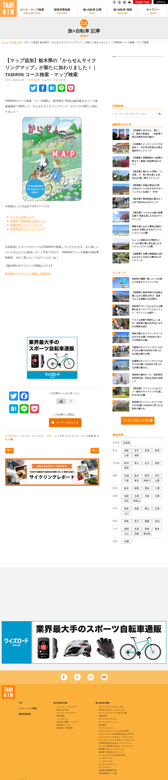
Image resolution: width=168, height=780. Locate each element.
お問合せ (160, 2)
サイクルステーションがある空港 (114, 731)
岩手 (136, 450)
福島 (136, 455)
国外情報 (61, 716)
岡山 (147, 508)
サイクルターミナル (108, 719)
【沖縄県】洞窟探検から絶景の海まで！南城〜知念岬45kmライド (147, 161)
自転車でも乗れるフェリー (111, 752)
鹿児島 (147, 533)
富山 (136, 463)
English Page (142, 2)
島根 (136, 508)
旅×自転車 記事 (92, 9)
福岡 (126, 528)
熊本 (157, 528)
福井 (157, 463)
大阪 (147, 496)
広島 (157, 508)
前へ (9, 450)
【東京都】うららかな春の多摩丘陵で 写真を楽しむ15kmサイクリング (147, 215)
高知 (157, 521)
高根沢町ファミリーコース (26, 225)
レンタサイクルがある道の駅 (112, 755)
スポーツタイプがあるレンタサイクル (116, 737)
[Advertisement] (52, 306)
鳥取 (126, 508)
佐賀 (136, 528)
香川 (136, 521)
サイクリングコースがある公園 (113, 713)
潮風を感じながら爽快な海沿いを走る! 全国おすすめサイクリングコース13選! (147, 229)
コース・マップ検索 (32, 9)
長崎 (147, 528)
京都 (136, 496)
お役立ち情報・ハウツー (68, 722)
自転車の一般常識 (65, 728)
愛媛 (147, 521)
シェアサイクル (106, 761)
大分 (126, 533)
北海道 (126, 442)
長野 (126, 468)
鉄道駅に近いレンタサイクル (112, 749)
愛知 (147, 488)
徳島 (126, 521)
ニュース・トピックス (53, 80)
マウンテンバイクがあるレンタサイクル (117, 740)
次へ (94, 450)
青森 (126, 450)
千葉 (126, 480)
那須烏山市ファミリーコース (27, 229)
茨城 (126, 475)
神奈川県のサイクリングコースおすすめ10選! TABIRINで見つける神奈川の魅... (147, 336)
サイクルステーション (109, 722)
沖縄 (126, 541)
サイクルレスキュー (108, 764)
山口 (126, 513)
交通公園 (103, 716)
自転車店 (103, 725)
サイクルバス (105, 767)
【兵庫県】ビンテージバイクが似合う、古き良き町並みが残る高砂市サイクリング (147, 147)
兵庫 (157, 496)
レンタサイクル (63, 435)
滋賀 (126, 496)
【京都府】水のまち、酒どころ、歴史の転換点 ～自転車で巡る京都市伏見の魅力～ (147, 133)
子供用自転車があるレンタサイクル (115, 743)
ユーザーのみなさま (67, 422)
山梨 (157, 480)
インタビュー (63, 719)
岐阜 (126, 488)
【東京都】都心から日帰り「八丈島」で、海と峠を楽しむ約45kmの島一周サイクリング (147, 174)
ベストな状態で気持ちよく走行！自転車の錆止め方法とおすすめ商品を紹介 (147, 323)
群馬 (147, 475)
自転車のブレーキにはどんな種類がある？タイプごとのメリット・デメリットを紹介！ (147, 309)
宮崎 (136, 533)
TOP (20, 703)
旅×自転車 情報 (122, 9)
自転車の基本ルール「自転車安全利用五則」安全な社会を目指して (147, 377)
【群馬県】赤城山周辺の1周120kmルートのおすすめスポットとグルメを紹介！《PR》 (147, 188)
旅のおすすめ (63, 710)
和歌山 (136, 500)
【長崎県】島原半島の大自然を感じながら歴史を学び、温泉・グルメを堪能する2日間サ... (147, 295)
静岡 (136, 488)
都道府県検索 (62, 9)
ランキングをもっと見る (136, 420)
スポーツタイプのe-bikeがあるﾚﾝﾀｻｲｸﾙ (116, 734)
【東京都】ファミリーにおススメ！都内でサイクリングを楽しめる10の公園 (147, 391)
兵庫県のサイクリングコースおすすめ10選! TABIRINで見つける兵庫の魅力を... (147, 364)
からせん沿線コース (22, 217)
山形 (126, 455)
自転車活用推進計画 (108, 770)
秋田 (157, 450)
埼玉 (157, 475)
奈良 (126, 500)
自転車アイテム (64, 725)
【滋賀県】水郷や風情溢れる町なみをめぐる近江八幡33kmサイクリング (147, 257)
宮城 (147, 450)
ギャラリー (153, 9)
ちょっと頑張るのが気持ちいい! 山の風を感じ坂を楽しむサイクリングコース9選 (147, 243)
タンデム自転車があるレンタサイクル (116, 746)
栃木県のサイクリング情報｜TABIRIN (27, 273)
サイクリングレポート (67, 713)
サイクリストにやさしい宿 (111, 707)
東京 (136, 480)
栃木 (136, 475)
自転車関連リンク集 (108, 773)
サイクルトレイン (107, 728)
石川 (147, 463)
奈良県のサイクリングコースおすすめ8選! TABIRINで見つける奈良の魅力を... (147, 405)
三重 (157, 488)
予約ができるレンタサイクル (112, 710)
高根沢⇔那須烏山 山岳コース (28, 221)
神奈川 (147, 480)
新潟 (126, 463)
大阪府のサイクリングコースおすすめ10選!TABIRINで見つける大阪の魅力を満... (147, 350)
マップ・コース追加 (83, 435)
